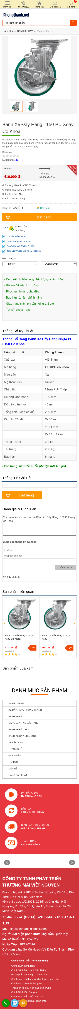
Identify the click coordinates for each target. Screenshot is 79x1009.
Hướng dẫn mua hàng (16, 228)
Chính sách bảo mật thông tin (26, 983)
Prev (7, 862)
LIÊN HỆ (12, 768)
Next (72, 862)
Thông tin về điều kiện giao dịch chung (31, 987)
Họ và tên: (8, 550)
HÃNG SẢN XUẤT (17, 775)
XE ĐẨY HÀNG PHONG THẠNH (25, 709)
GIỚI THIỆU (14, 755)
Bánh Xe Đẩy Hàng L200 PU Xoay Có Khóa (20, 637)
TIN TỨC (13, 762)
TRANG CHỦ (15, 749)
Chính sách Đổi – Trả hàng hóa (27, 996)
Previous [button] (5, 623)
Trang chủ (7, 31)
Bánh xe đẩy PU (44, 31)
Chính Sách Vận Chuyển (24, 992)
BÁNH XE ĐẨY (25, 31)
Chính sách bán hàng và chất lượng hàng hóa (35, 979)
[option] (16, 106)
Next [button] (74, 623)
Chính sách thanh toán (23, 965)
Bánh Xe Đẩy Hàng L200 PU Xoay (57, 637)
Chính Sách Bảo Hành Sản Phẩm (28, 970)
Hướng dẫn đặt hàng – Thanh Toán (29, 974)
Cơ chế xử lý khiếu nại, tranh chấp (28, 1001)
